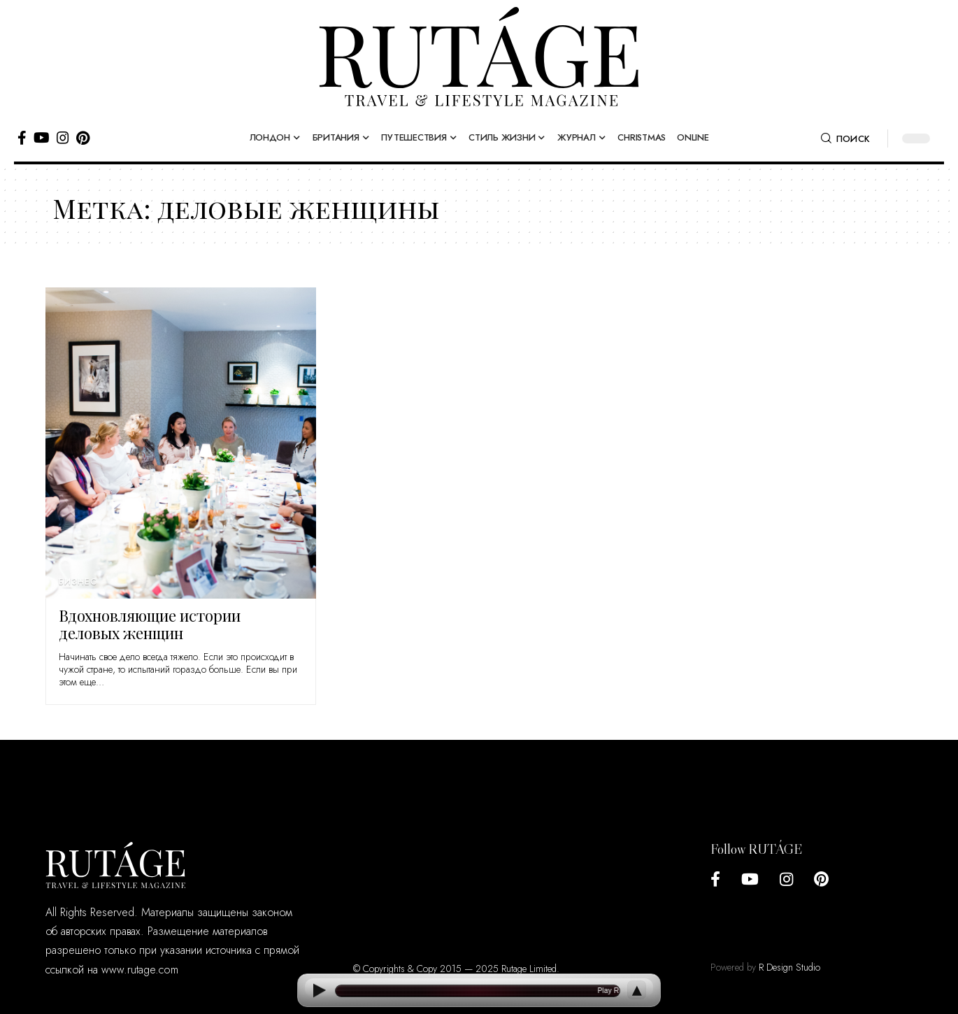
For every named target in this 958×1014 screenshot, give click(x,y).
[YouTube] (41, 138)
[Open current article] (477, 991)
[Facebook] (22, 138)
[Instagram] (63, 138)
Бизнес (77, 582)
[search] (845, 138)
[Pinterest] (83, 138)
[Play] (318, 990)
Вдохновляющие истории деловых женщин (150, 624)
